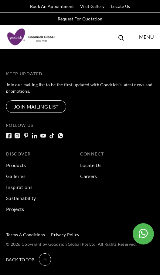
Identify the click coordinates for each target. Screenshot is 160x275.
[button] (28, 259)
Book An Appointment (52, 6)
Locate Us (120, 6)
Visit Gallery (92, 6)
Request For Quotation (80, 18)
